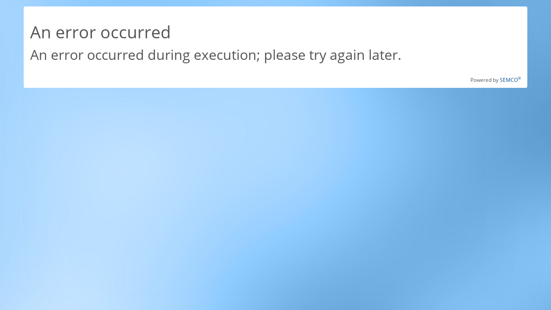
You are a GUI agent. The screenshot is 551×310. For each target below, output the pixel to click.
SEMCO (510, 80)
